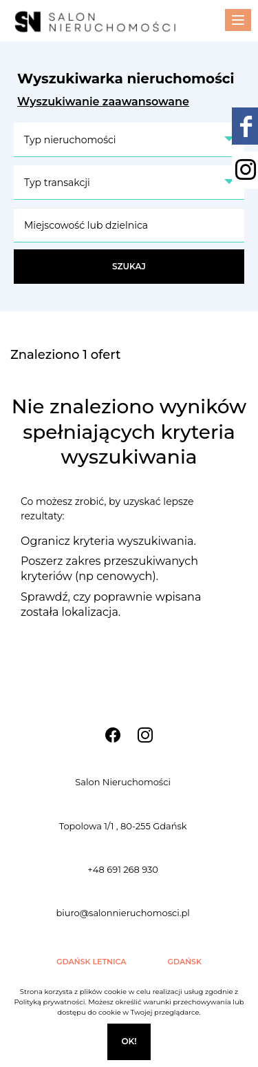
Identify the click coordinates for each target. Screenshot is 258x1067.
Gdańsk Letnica (91, 961)
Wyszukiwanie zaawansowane (103, 101)
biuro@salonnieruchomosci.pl (122, 912)
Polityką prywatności (49, 1001)
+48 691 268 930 (122, 869)
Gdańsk (185, 961)
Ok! (128, 1041)
